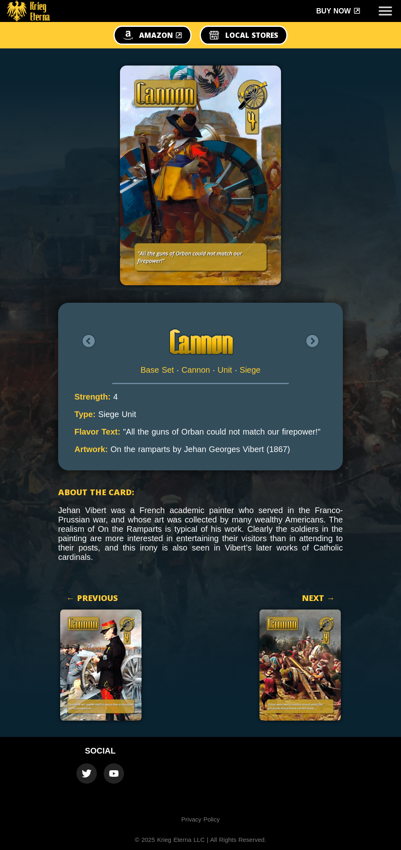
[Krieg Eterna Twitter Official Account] (86, 773)
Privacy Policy (200, 819)
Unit (225, 369)
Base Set (157, 369)
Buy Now (338, 11)
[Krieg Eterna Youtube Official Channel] (114, 773)
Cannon (195, 369)
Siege (250, 369)
